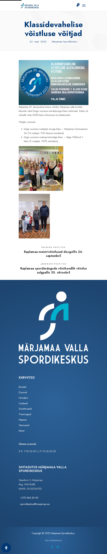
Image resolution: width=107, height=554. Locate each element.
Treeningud (25, 414)
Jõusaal (22, 387)
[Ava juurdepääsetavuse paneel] (6, 548)
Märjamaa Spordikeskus (64, 41)
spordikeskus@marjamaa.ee (35, 504)
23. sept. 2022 (38, 41)
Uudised (23, 403)
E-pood (23, 392)
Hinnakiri (23, 398)
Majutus (23, 419)
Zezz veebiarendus (53, 540)
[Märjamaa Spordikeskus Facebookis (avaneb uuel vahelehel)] (52, 547)
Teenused (24, 425)
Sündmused (25, 408)
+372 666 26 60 (29, 497)
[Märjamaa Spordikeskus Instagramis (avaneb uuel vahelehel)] (58, 547)
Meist (21, 430)
